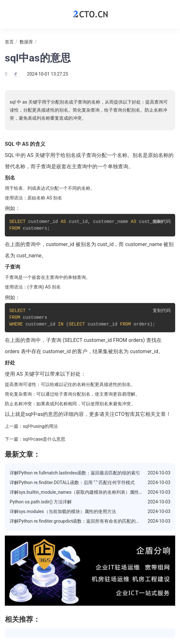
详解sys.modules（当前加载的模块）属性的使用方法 (63, 511)
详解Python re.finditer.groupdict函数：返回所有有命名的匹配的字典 (77, 521)
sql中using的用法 (40, 426)
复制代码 (162, 311)
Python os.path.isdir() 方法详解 (41, 501)
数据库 (26, 41)
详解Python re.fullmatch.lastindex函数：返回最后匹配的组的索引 (75, 472)
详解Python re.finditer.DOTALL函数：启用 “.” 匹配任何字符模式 (72, 482)
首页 (9, 41)
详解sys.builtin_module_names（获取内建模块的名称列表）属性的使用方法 (85, 492)
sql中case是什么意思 (44, 439)
